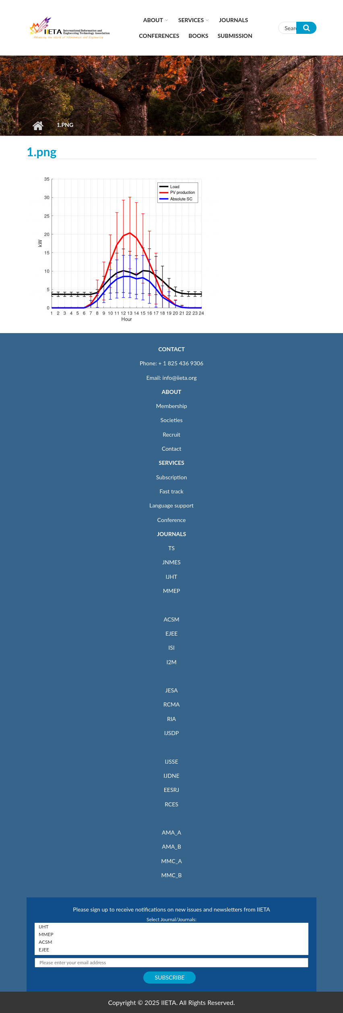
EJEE (171, 633)
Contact (172, 448)
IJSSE (171, 761)
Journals (233, 20)
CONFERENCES (159, 35)
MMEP (171, 590)
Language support (171, 505)
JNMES (171, 562)
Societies (172, 419)
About (153, 20)
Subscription (171, 477)
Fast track (171, 491)
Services (191, 20)
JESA (171, 690)
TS (171, 548)
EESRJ (171, 789)
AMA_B (171, 846)
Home (38, 126)
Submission (234, 35)
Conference (171, 519)
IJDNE (171, 775)
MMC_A (171, 861)
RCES (171, 804)
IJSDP (171, 732)
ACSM (171, 619)
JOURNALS (171, 533)
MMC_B (171, 875)
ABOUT (171, 391)
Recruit (171, 434)
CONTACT (171, 349)
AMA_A (171, 832)
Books (198, 35)
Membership (171, 405)
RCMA (171, 704)
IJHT (172, 576)
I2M (171, 662)
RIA (171, 718)
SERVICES (171, 462)
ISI (171, 647)
